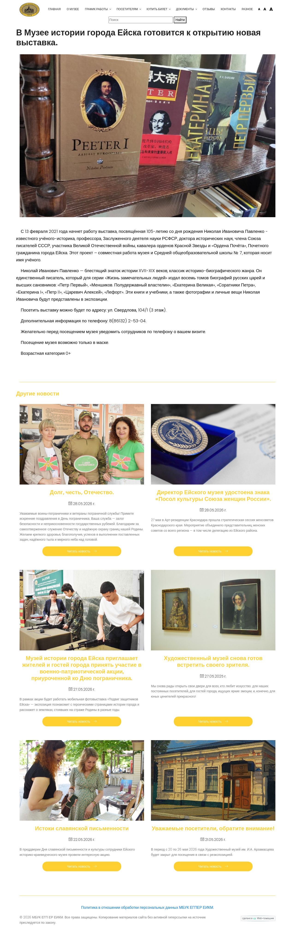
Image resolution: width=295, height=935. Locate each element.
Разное (247, 9)
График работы (96, 9)
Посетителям (127, 9)
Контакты (228, 9)
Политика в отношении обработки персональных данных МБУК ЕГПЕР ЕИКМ (147, 907)
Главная (54, 9)
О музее (73, 9)
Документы (185, 9)
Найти (180, 19)
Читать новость (82, 551)
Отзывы (209, 9)
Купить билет (157, 9)
